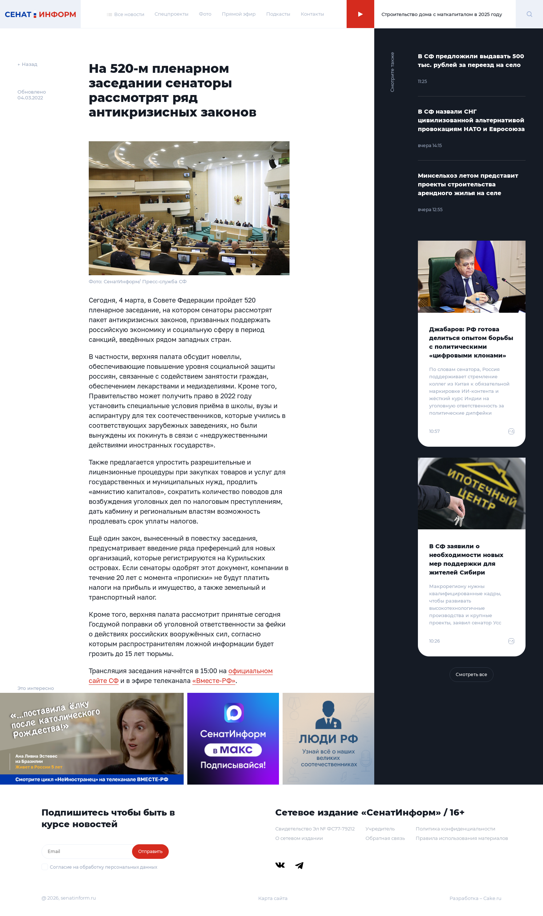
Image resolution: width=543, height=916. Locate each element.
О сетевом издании (299, 838)
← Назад (27, 64)
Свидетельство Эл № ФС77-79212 (315, 829)
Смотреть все (471, 674)
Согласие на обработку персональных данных (103, 867)
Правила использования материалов (462, 838)
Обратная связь (385, 838)
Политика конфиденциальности (455, 829)
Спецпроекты (171, 14)
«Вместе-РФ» (213, 680)
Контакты (312, 14)
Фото (205, 14)
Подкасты (278, 14)
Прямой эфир (239, 14)
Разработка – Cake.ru (476, 898)
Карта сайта (273, 898)
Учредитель (380, 829)
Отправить (150, 851)
